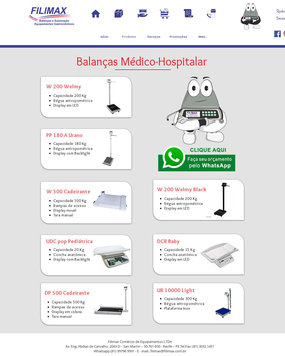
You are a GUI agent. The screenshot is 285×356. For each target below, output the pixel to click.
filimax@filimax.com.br (168, 351)
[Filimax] (277, 34)
